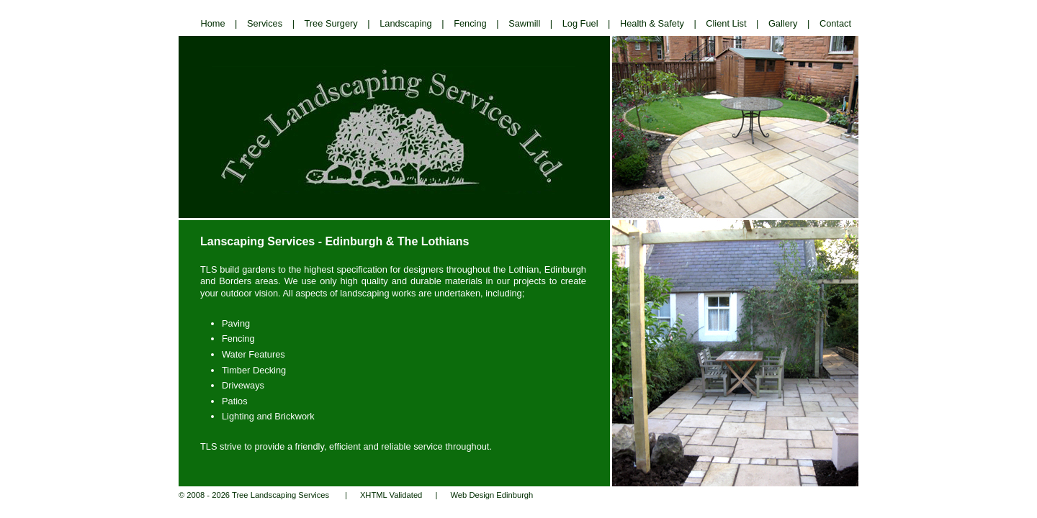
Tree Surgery (331, 23)
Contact (835, 23)
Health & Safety (652, 23)
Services (264, 23)
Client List (726, 23)
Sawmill (524, 23)
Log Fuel (580, 23)
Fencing (470, 23)
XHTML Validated (391, 495)
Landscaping (406, 23)
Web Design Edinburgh (491, 495)
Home (212, 23)
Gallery (783, 23)
